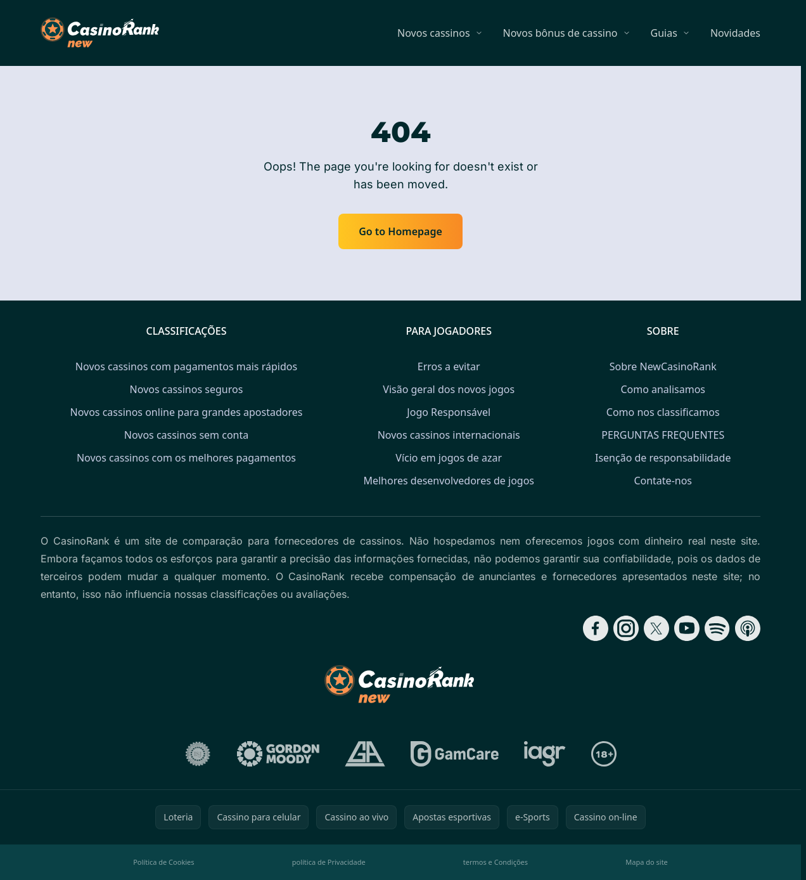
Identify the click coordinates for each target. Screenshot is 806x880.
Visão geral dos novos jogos (449, 389)
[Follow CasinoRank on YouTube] (687, 628)
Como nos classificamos (663, 412)
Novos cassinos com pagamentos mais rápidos (186, 366)
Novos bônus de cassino (560, 33)
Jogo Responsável (448, 412)
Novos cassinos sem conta (186, 435)
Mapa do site (646, 862)
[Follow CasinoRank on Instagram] (626, 628)
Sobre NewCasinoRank (663, 366)
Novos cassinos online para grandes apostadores (186, 412)
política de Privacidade (329, 862)
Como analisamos (662, 389)
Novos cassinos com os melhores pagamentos (186, 458)
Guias (664, 33)
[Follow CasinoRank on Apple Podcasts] (747, 628)
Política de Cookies (163, 862)
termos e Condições (495, 862)
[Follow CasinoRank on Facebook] (595, 628)
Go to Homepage (400, 231)
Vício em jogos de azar (448, 458)
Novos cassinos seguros (186, 389)
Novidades (735, 33)
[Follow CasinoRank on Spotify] (717, 628)
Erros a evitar (449, 366)
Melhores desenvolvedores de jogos (448, 481)
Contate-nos (663, 481)
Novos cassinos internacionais (449, 435)
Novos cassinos (433, 33)
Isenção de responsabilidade (663, 458)
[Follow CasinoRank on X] (656, 628)
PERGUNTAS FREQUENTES (662, 435)
